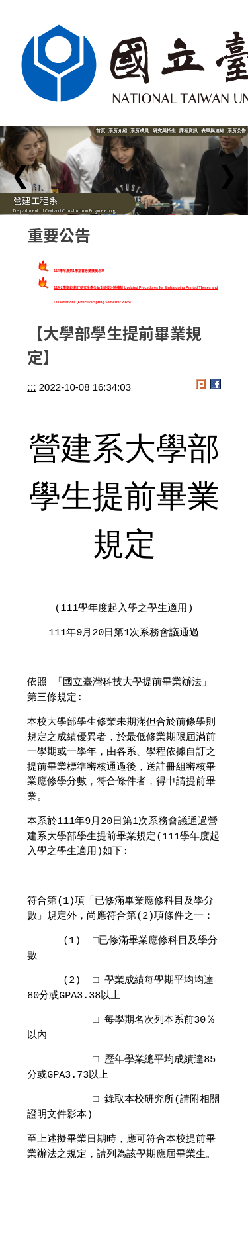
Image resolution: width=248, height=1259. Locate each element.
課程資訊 (188, 130)
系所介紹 (117, 130)
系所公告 (236, 130)
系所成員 (139, 130)
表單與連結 (212, 130)
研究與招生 (164, 130)
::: (31, 387)
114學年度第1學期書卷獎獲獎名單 (79, 271)
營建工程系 (35, 200)
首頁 (100, 130)
